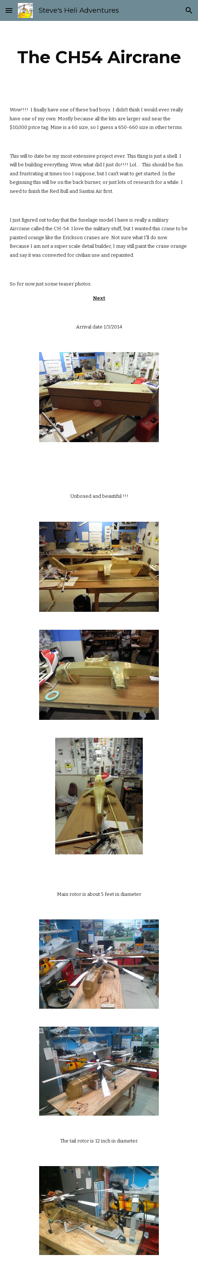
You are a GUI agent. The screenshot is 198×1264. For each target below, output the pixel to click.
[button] (9, 10)
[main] (99, 57)
